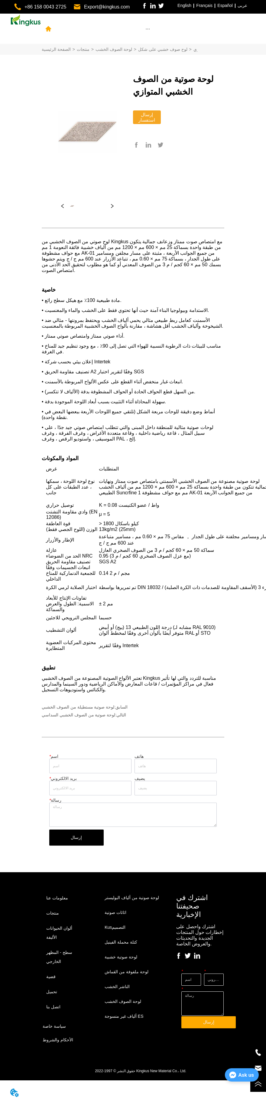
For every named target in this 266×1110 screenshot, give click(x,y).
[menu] (148, 28)
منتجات (83, 49)
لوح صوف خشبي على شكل (162, 49)
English (184, 5)
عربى (242, 5)
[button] (147, 29)
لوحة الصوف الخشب (114, 49)
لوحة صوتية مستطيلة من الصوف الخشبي (78, 707)
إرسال (76, 837)
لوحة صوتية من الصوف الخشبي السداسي (78, 714)
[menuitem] (148, 28)
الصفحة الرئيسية (56, 49)
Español (225, 5)
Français (204, 5)
